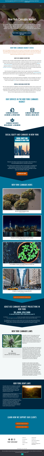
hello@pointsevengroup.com (19, 1)
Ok (22, 454)
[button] (40, 6)
